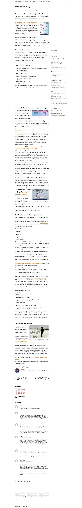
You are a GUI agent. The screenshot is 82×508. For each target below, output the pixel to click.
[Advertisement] (32, 97)
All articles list (49, 1)
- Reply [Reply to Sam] (31, 437)
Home (16, 1)
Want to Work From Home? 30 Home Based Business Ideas (28, 263)
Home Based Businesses (61, 104)
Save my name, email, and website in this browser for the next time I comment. (31, 496)
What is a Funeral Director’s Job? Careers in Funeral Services (26, 380)
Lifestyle (40, 1)
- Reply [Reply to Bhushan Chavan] (31, 451)
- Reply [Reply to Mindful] (31, 425)
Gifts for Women (28, 1)
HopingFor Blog (22, 6)
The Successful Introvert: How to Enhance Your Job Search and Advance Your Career (24, 341)
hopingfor (23, 369)
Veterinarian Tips (60, 116)
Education (59, 80)
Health (58, 85)
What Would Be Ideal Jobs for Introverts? (36, 279)
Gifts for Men (34, 1)
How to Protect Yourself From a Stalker (58, 52)
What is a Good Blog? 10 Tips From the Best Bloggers (21, 194)
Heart (44, 1)
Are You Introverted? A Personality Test (58, 79)
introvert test (18, 130)
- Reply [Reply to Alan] (31, 413)
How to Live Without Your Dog (57, 107)
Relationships (21, 1)
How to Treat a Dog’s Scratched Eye (58, 115)
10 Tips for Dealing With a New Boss (58, 67)
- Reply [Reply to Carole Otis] (31, 461)
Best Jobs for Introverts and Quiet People (59, 103)
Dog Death (59, 76)
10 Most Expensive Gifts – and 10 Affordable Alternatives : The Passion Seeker (58, 63)
